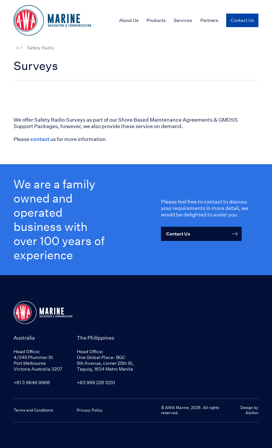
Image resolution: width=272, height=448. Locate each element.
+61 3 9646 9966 (32, 382)
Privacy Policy (90, 410)
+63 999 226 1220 (96, 382)
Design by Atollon (249, 410)
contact (39, 139)
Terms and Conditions (33, 410)
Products (156, 20)
